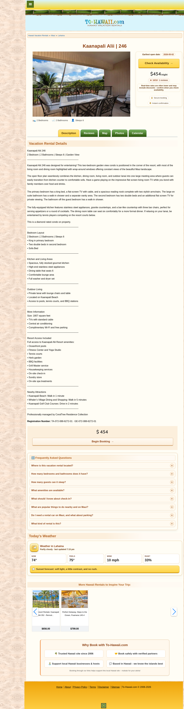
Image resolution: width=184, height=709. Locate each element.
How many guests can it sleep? (62, 479)
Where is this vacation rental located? (66, 463)
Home (66, 686)
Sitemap (122, 686)
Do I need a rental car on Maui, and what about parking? (76, 512)
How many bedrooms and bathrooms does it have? (73, 471)
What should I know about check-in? (65, 496)
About (74, 686)
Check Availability (159, 63)
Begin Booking (108, 438)
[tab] (75, 130)
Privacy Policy (87, 686)
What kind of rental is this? (59, 521)
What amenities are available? (61, 488)
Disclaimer (110, 686)
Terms (99, 686)
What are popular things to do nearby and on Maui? (73, 504)
